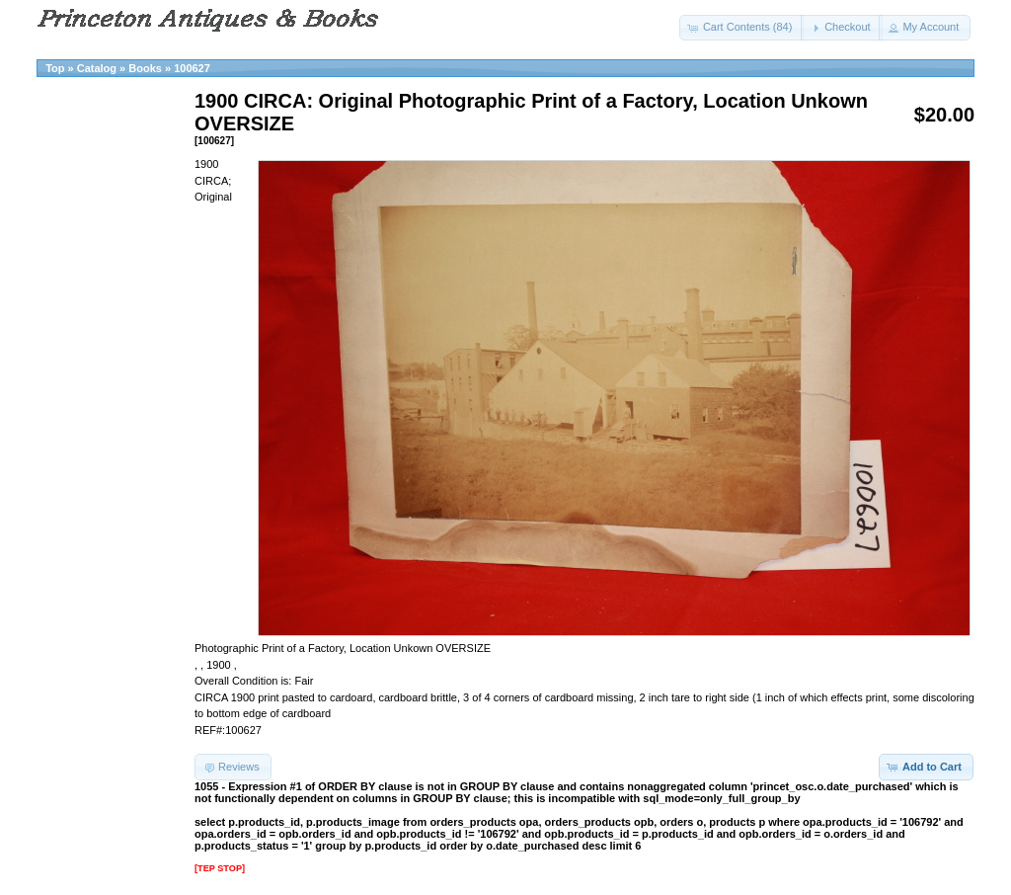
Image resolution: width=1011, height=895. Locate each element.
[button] (742, 28)
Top (54, 68)
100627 (192, 68)
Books (145, 68)
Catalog (97, 68)
